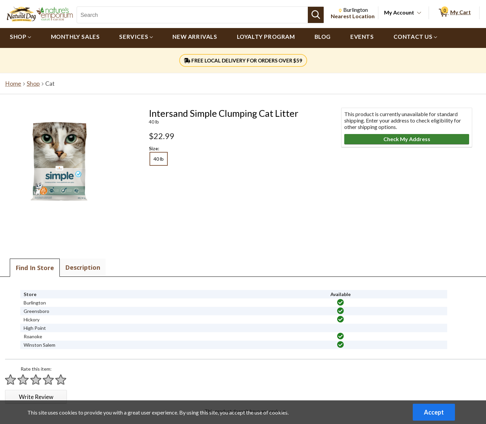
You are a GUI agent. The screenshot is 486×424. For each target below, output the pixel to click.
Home (13, 83)
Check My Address (406, 139)
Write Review (36, 396)
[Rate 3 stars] (36, 379)
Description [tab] (82, 267)
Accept (434, 412)
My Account (399, 12)
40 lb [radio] (159, 159)
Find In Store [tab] (35, 268)
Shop (33, 83)
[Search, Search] (192, 15)
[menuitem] (20, 38)
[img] (340, 302)
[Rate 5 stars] (61, 379)
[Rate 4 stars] (48, 379)
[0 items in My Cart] (454, 13)
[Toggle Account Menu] (419, 13)
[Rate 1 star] (11, 379)
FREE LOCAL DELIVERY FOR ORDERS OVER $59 (243, 60)
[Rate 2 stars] (23, 379)
